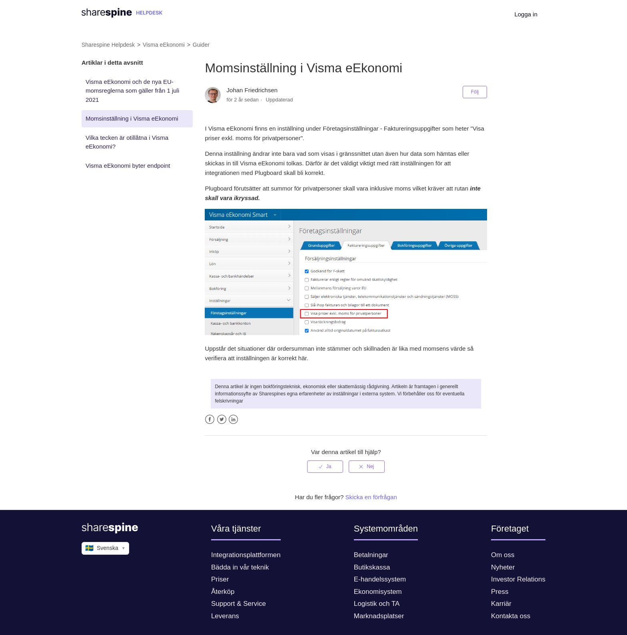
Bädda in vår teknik (240, 567)
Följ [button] (475, 92)
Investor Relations (518, 579)
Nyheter (503, 567)
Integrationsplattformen (246, 555)
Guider (201, 45)
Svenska (105, 548)
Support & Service (238, 603)
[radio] (325, 466)
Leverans (225, 616)
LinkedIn (233, 420)
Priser (220, 579)
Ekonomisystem (378, 591)
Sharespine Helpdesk (108, 45)
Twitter (222, 420)
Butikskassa (372, 567)
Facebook (210, 420)
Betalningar (371, 555)
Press (499, 591)
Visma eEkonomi (164, 45)
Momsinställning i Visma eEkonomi (132, 118)
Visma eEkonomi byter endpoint (128, 165)
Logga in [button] (525, 14)
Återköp (223, 591)
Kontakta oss (510, 616)
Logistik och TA (377, 603)
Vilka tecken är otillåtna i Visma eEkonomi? (127, 142)
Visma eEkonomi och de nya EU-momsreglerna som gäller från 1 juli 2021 (132, 90)
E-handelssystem (380, 579)
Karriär (501, 603)
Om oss (503, 555)
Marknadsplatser (379, 616)
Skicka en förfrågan (371, 497)
